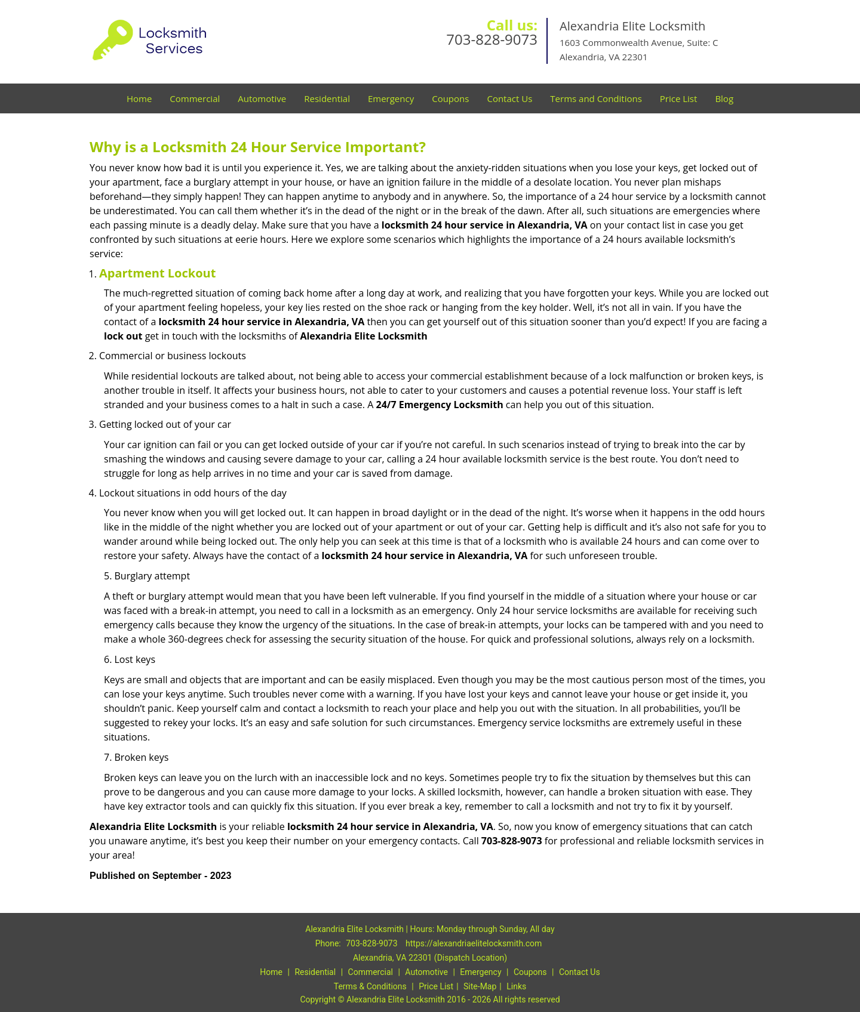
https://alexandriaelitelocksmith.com (474, 943)
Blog (724, 98)
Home (139, 98)
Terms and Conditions (596, 98)
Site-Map (479, 986)
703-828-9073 (492, 39)
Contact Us (509, 98)
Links (516, 986)
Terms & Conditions (370, 986)
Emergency (391, 98)
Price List (679, 98)
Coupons (450, 98)
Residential (327, 98)
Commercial (195, 98)
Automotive (262, 98)
